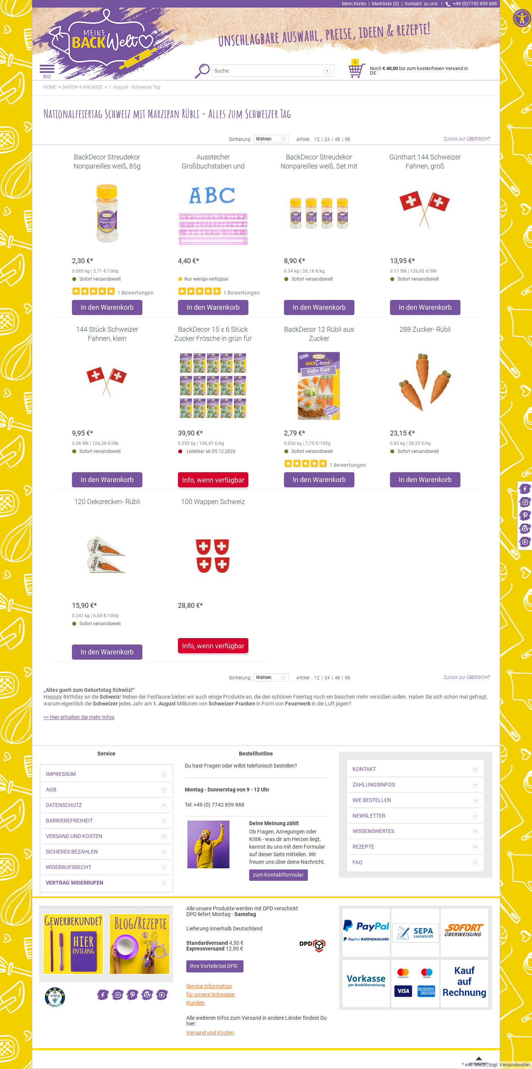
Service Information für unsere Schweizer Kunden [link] (210, 994)
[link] (525, 488)
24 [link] (327, 139)
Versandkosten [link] (514, 1064)
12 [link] (317, 139)
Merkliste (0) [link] (385, 3)
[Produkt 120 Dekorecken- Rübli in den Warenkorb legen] (107, 654)
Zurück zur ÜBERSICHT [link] (467, 139)
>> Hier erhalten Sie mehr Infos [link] (79, 717)
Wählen (271, 138)
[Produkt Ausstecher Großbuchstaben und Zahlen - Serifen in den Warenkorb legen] (213, 309)
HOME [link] (50, 87)
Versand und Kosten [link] (210, 1033)
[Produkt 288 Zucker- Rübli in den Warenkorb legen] (425, 481)
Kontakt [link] (422, 3)
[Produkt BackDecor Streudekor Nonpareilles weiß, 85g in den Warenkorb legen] (107, 309)
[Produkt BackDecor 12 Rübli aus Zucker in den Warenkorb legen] (319, 481)
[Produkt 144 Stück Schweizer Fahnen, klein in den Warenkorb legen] (107, 481)
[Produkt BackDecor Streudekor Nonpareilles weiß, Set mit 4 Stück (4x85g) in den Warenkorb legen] (319, 309)
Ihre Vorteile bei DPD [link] (213, 966)
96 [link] (347, 139)
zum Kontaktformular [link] (278, 875)
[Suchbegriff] (269, 70)
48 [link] (337, 139)
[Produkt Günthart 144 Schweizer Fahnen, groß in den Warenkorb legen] (425, 309)
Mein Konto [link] (354, 3)
